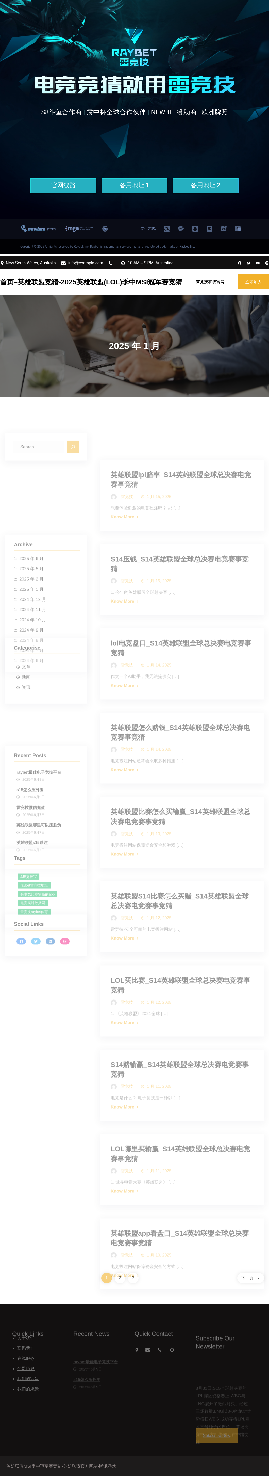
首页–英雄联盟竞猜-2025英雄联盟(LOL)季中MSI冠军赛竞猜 (91, 282)
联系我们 (26, 1348)
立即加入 (253, 282)
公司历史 (26, 1369)
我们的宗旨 (28, 1379)
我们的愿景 (28, 1389)
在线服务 (26, 1359)
